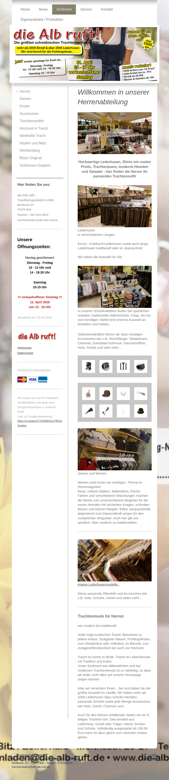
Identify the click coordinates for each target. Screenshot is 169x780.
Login (153, 754)
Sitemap (41, 755)
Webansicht (149, 758)
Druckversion (23, 755)
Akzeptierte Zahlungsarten (34, 370)
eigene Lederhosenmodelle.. (98, 584)
